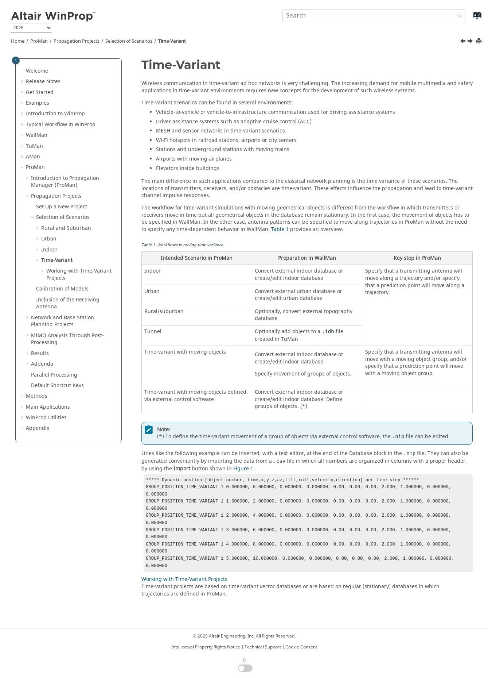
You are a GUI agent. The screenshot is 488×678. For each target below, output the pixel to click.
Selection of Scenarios (128, 41)
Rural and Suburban (66, 228)
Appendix (37, 428)
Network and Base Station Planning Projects (62, 321)
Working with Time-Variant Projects (79, 274)
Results (40, 353)
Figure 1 (243, 469)
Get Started (40, 92)
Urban (48, 239)
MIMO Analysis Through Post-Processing (67, 339)
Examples (37, 103)
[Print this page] (480, 41)
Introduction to (55, 114)
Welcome (37, 71)
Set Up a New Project (61, 207)
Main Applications (48, 407)
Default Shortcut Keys (57, 385)
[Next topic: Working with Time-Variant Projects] (471, 42)
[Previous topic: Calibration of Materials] (463, 42)
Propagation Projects (76, 41)
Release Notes (43, 81)
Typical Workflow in (60, 124)
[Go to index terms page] (469, 19)
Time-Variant (172, 41)
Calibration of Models (62, 289)
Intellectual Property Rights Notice (205, 647)
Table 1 (280, 229)
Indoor (49, 250)
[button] (23, 71)
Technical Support (263, 647)
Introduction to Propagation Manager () (65, 181)
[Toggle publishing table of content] (16, 60)
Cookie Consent (301, 647)
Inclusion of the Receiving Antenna (67, 303)
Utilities (46, 417)
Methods (36, 396)
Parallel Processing (54, 375)
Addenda (42, 364)
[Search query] (373, 15)
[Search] (458, 16)
